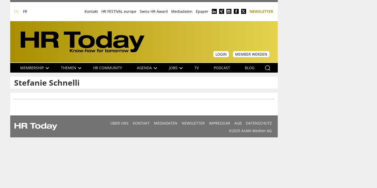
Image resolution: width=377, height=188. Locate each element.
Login (221, 54)
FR (25, 11)
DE (16, 11)
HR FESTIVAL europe (118, 11)
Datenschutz (259, 123)
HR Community (107, 67)
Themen (71, 67)
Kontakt (91, 11)
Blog (249, 67)
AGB (238, 123)
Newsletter (261, 11)
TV (197, 67)
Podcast (222, 67)
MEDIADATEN (166, 123)
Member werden (251, 54)
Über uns (119, 123)
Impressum (219, 123)
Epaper (202, 11)
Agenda (147, 67)
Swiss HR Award (154, 11)
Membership (34, 67)
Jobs (176, 67)
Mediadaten (181, 11)
